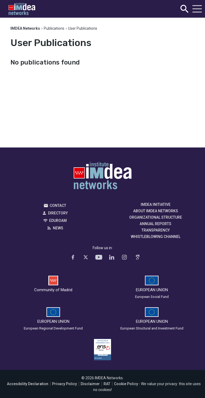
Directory (58, 213)
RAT (107, 384)
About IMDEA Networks (155, 211)
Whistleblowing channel (155, 236)
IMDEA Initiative (156, 204)
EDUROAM (58, 220)
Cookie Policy (126, 384)
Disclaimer (90, 384)
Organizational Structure (155, 217)
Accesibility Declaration (27, 384)
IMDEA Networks (103, 177)
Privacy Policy (64, 384)
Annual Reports (155, 224)
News (58, 228)
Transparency (155, 230)
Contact (58, 205)
